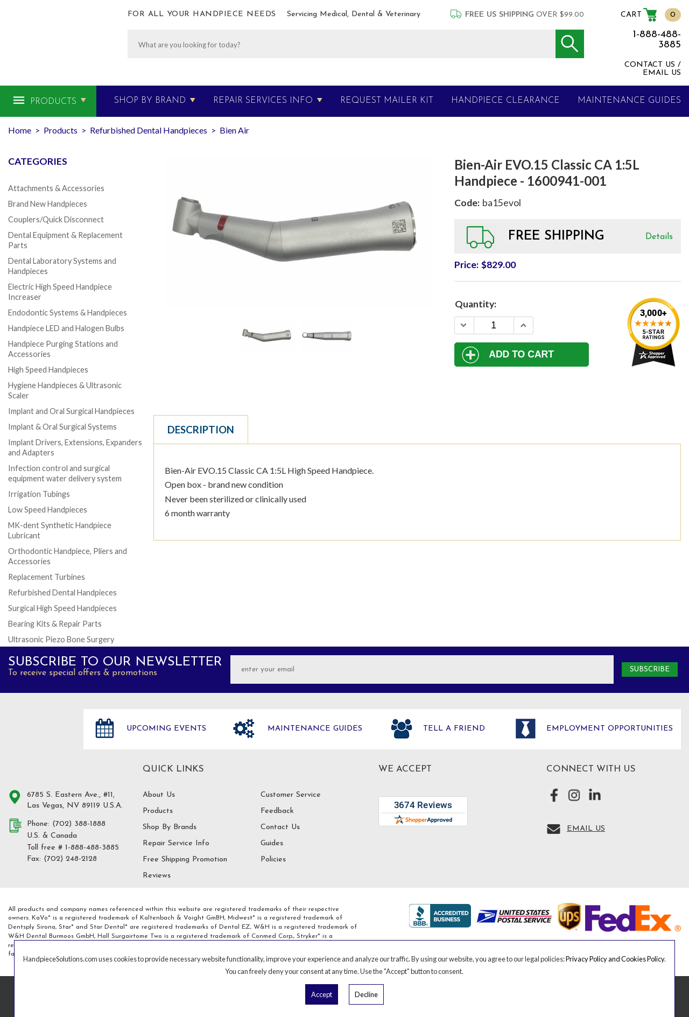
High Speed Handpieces (48, 369)
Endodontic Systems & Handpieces (67, 312)
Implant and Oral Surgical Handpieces (71, 411)
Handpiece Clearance (505, 100)
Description (200, 430)
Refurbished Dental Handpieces (62, 592)
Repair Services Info (263, 100)
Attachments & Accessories (56, 188)
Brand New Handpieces (47, 203)
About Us (159, 795)
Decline (366, 994)
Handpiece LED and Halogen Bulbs (66, 328)
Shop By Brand (150, 100)
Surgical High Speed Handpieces (62, 608)
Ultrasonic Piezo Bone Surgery (61, 639)
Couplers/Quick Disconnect (56, 219)
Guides (272, 843)
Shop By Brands (169, 827)
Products (53, 101)
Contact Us (280, 827)
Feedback (277, 811)
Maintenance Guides (313, 729)
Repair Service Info (176, 843)
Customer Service (291, 795)
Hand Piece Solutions (39, 740)
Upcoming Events (165, 729)
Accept (321, 994)
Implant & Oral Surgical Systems (62, 426)
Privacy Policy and (593, 959)
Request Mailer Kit (386, 100)
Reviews (157, 876)
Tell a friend (452, 729)
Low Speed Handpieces (47, 509)
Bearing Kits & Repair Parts (55, 623)
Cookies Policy (642, 959)
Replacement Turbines (46, 576)
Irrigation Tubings (39, 494)
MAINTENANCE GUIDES (629, 100)
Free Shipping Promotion (185, 859)
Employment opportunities (608, 729)
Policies (273, 859)
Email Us (586, 829)
